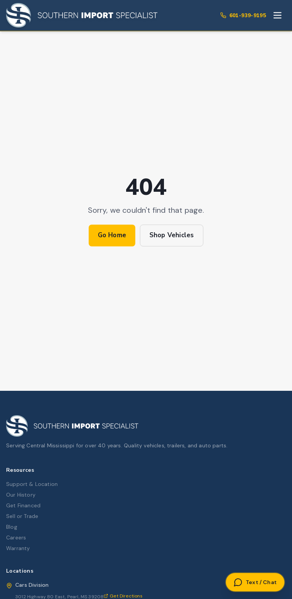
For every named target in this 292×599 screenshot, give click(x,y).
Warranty (18, 548)
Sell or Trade (22, 516)
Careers (16, 537)
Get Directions (123, 596)
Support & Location (32, 484)
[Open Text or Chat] (255, 582)
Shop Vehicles (171, 235)
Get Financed (23, 505)
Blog (11, 526)
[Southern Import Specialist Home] (81, 15)
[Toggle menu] (277, 15)
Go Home (112, 235)
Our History (21, 494)
